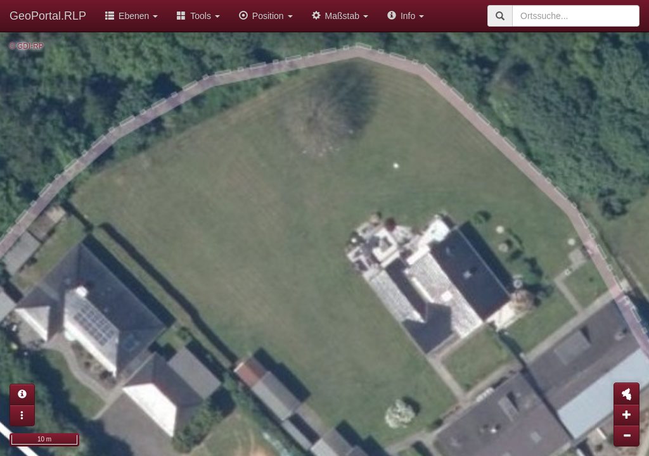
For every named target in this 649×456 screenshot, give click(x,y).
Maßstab (340, 16)
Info (405, 16)
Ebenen (131, 16)
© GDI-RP (27, 46)
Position (266, 16)
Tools (198, 16)
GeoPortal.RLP (48, 16)
